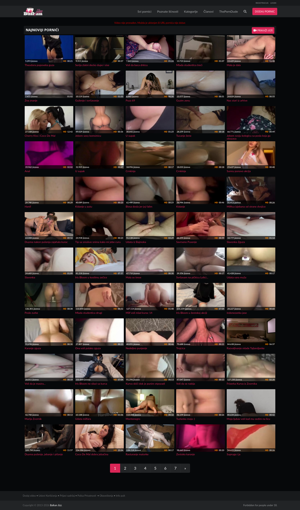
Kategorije (191, 11)
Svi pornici (145, 11)
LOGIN (273, 3)
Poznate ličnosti (167, 11)
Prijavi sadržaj (67, 495)
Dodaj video (29, 495)
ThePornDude (228, 11)
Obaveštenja (106, 495)
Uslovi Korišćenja (48, 495)
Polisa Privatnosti (86, 495)
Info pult (120, 495)
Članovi (208, 11)
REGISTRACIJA (262, 3)
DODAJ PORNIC (265, 11)
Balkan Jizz (56, 505)
